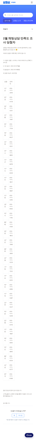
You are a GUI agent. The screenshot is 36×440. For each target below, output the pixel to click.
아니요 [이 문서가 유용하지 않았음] (20, 415)
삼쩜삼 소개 (17, 20)
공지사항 (7, 20)
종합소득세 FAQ (29, 20)
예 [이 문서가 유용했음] (14, 415)
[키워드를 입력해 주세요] (18, 15)
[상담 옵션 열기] (29, 435)
